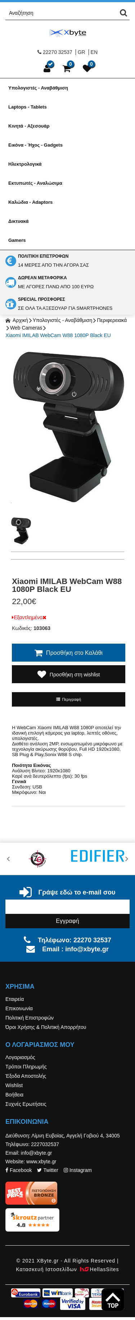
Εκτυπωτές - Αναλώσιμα (35, 183)
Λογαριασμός (20, 1057)
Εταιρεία (14, 999)
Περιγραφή (68, 699)
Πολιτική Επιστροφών (29, 1018)
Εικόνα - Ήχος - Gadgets (35, 145)
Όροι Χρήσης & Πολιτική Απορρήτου (45, 1027)
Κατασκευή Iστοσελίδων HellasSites (67, 1269)
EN (94, 52)
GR (81, 52)
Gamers (17, 240)
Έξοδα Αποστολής (25, 1076)
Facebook (18, 1170)
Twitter (47, 1170)
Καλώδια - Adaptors (30, 202)
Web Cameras (26, 328)
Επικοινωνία (19, 1008)
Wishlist (14, 1085)
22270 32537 (54, 52)
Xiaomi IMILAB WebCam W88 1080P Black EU (58, 335)
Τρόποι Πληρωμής (26, 1067)
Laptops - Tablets (27, 107)
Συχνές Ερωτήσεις (25, 1104)
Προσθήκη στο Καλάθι (69, 652)
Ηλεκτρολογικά (25, 164)
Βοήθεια (14, 1095)
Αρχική (16, 320)
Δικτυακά (18, 221)
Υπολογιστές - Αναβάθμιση (38, 88)
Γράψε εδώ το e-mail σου (67, 892)
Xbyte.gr (67, 33)
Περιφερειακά (112, 320)
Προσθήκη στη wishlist (68, 674)
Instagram (78, 1170)
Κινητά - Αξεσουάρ (28, 126)
